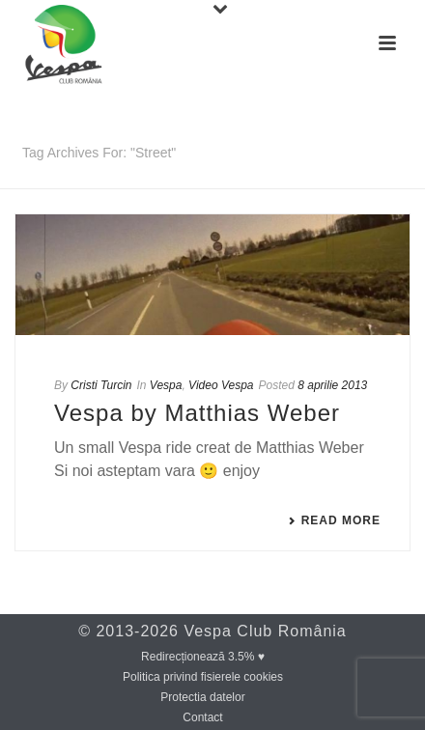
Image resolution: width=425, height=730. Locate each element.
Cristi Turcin (101, 385)
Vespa (166, 385)
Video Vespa (220, 385)
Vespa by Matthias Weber (197, 413)
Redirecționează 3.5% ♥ (203, 656)
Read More (334, 520)
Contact (202, 717)
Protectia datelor (202, 697)
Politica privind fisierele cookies (203, 677)
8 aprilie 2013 (332, 385)
